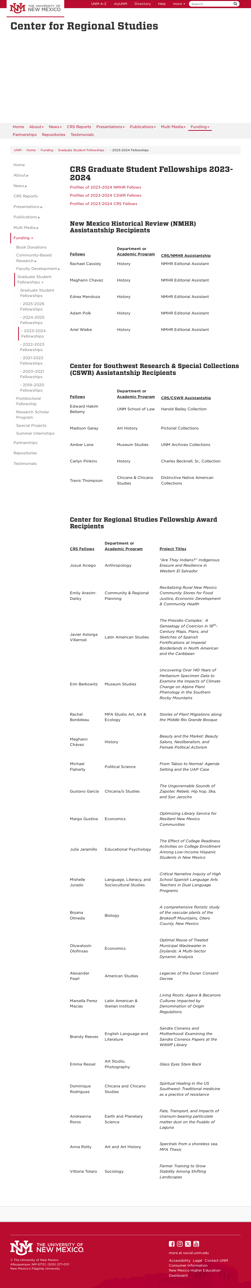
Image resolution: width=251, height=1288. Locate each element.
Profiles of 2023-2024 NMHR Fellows (105, 187)
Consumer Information (188, 1265)
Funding (200, 128)
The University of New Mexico (35, 8)
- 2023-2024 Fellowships (33, 334)
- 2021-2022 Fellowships (31, 361)
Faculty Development (36, 268)
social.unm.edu (196, 1253)
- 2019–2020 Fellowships (32, 388)
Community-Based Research (34, 258)
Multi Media (173, 128)
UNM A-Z (99, 4)
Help (162, 4)
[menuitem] (18, 127)
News (55, 128)
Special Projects (31, 425)
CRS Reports (79, 127)
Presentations (110, 128)
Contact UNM (216, 1260)
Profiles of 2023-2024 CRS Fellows (103, 204)
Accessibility (179, 1260)
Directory (143, 4)
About (36, 128)
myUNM (120, 4)
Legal (197, 1260)
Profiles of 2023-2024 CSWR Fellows (105, 195)
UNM (18, 150)
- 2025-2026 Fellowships (32, 307)
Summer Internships (35, 433)
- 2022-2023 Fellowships (32, 347)
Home (18, 127)
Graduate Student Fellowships (81, 150)
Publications (143, 128)
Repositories (53, 135)
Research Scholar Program (32, 415)
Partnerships (25, 135)
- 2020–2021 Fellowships (32, 374)
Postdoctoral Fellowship (28, 401)
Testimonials (82, 135)
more (179, 4)
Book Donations (31, 247)
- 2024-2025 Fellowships (32, 320)
